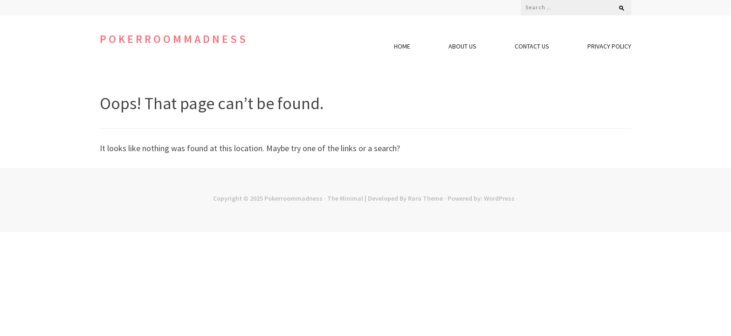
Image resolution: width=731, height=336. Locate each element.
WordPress (499, 198)
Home (402, 46)
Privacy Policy (609, 46)
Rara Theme (425, 198)
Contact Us (532, 46)
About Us (462, 46)
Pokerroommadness (174, 39)
